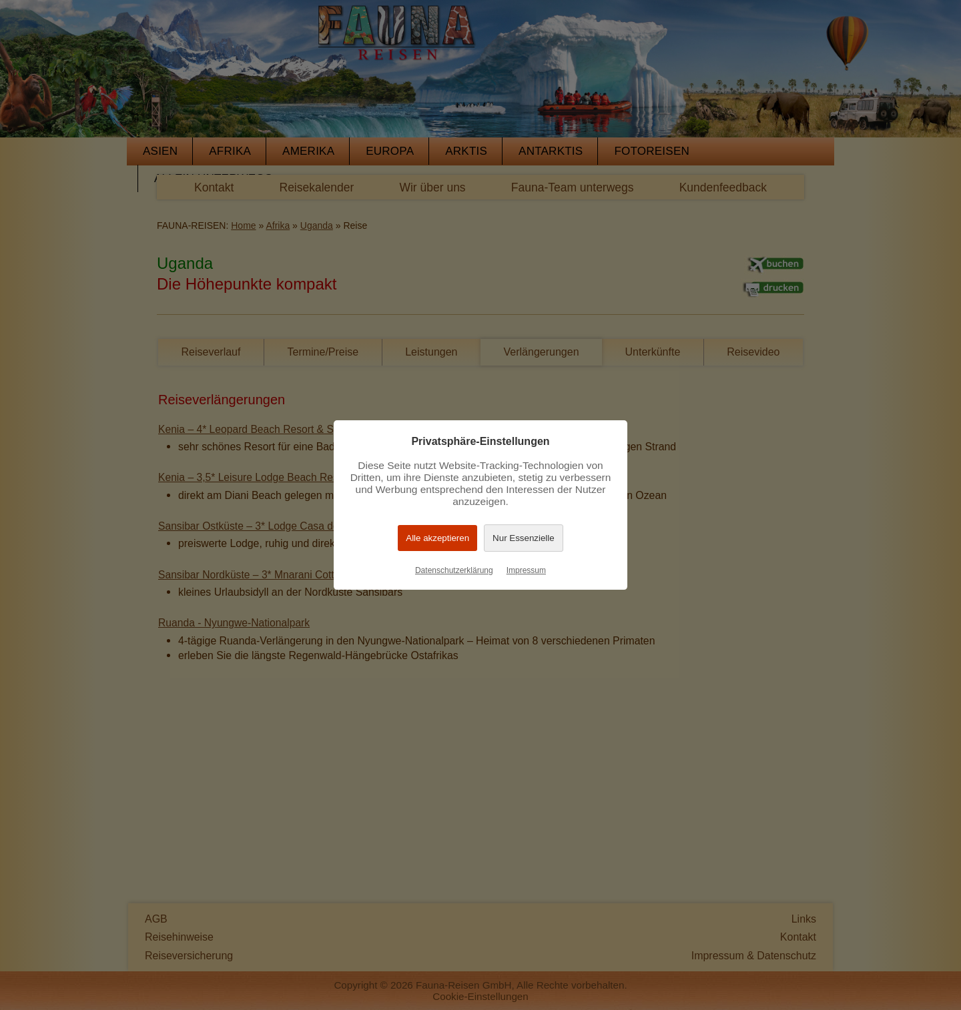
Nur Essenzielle (524, 538)
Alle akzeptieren (437, 538)
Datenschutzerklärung (454, 570)
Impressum (526, 570)
